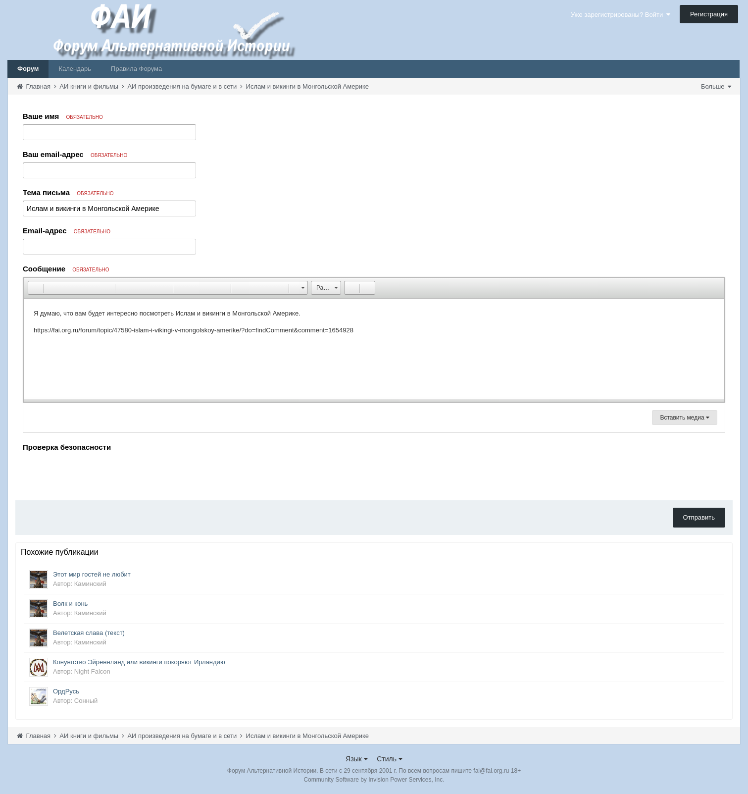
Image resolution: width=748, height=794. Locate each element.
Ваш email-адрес (75, 154)
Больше (716, 86)
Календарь (74, 68)
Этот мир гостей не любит (92, 574)
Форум (28, 68)
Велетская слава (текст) (89, 632)
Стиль (389, 759)
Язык (357, 759)
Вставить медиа (684, 417)
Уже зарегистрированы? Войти (620, 14)
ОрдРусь (66, 691)
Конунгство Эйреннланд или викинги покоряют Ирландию (139, 662)
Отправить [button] (699, 517)
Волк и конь (70, 603)
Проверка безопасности (67, 447)
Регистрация (709, 14)
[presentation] (98, 473)
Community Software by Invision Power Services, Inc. (373, 779)
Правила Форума (136, 68)
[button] (35, 287)
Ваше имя (63, 116)
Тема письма (68, 192)
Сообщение (66, 269)
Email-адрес (66, 230)
